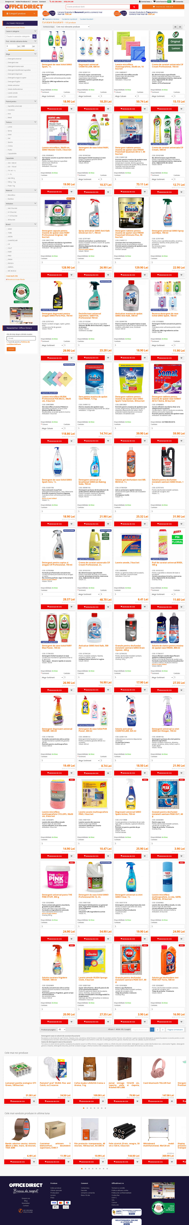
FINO (9, 256)
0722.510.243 (28, 1212)
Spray (10, 131)
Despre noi (26, 1198)
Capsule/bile (12, 154)
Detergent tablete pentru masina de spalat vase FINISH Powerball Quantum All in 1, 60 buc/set (130, 150)
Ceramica (11, 110)
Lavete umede (13, 93)
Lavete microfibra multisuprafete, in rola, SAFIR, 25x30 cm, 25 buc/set (166, 896)
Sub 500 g (11, 178)
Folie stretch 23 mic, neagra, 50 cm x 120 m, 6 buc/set (124, 1144)
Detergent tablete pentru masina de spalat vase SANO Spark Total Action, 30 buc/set (130, 398)
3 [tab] (90, 1108)
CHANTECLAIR (12, 240)
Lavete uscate (12, 97)
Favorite (84, 1190)
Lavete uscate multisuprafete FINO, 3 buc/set (93, 813)
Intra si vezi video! (86, 249)
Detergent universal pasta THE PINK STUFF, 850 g (57, 895)
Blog (25, 1201)
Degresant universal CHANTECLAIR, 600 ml (89, 65)
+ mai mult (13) (11, 276)
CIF (9, 244)
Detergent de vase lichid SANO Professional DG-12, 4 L (93, 895)
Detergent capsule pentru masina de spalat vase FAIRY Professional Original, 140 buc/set (55, 233)
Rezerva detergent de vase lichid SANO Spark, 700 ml (165, 314)
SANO (10, 229)
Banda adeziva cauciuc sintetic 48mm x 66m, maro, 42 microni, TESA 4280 (20, 1145)
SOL (113, 1200)
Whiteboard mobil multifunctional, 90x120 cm (158, 1144)
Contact (26, 1205)
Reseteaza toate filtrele (15, 27)
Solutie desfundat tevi (15, 89)
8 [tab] (107, 1168)
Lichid (10, 127)
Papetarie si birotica (51, 19)
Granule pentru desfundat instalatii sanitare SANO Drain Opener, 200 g (130, 647)
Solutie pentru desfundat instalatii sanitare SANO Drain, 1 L (167, 481)
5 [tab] (98, 1108)
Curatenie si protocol (69, 19)
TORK (10, 233)
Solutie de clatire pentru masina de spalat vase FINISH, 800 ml (167, 646)
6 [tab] (101, 1108)
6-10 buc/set (12, 212)
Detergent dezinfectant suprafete (19, 70)
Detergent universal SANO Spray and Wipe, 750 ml (168, 231)
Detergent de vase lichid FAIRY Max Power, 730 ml (57, 646)
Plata (52, 1198)
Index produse (56, 1188)
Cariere (114, 1202)
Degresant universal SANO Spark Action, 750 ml (128, 813)
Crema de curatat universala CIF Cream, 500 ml (167, 148)
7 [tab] (105, 1108)
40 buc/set (11, 220)
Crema (10, 146)
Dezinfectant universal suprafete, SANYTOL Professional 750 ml (90, 315)
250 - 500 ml (12, 163)
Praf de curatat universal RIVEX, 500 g (167, 563)
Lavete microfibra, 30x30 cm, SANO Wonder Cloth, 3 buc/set (56, 148)
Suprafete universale (15, 106)
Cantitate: (67, 92)
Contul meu (85, 1188)
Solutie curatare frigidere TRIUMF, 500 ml (54, 978)
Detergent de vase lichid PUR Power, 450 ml (93, 730)
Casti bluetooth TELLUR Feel (157, 1083)
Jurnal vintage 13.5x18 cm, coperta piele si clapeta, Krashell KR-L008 (124, 1085)
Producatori (55, 1193)
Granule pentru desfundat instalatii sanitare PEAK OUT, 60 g (167, 814)
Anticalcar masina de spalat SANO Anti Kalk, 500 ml (128, 314)
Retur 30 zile (85, 1195)
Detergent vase (13, 62)
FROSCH (11, 263)
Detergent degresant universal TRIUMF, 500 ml (57, 730)
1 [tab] (83, 1108)
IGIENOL (11, 267)
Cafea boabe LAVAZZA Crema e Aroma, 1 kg (89, 1084)
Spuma (10, 142)
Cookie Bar (116, 1195)
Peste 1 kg (11, 186)
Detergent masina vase (16, 66)
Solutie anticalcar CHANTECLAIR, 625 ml (125, 730)
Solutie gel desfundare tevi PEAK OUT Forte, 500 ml (165, 978)
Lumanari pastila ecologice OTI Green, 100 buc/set (20, 1084)
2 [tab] (87, 1108)
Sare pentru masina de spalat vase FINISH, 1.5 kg (93, 397)
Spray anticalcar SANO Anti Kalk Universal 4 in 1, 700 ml (94, 231)
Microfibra (11, 195)
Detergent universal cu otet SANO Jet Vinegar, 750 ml (165, 730)
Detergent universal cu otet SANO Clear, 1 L (128, 895)
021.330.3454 (28, 1210)
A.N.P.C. (114, 1198)
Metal (10, 118)
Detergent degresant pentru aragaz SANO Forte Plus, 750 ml (57, 314)
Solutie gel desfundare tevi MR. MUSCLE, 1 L (130, 480)
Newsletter (26, 1203)
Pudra (10, 150)
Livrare (53, 1195)
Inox (9, 114)
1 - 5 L (10, 174)
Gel (9, 138)
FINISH (10, 259)
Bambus (11, 199)
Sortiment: (45, 92)
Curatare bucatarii (86, 19)
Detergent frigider (14, 82)
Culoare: (118, 92)
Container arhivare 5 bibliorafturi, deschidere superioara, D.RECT (55, 1145)
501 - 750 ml (12, 167)
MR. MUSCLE (12, 271)
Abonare (11, 349)
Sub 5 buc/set (12, 208)
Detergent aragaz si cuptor (17, 78)
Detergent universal (14, 59)
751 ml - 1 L (12, 171)
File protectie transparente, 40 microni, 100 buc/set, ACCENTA (89, 1144)
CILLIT (10, 248)
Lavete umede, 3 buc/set (127, 562)
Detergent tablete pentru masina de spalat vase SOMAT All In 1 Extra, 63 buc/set (166, 398)
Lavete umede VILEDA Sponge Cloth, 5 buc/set (93, 978)
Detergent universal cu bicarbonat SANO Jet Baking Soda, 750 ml (92, 481)
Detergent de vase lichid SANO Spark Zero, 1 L (57, 480)
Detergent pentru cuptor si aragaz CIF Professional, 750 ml (57, 563)
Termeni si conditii (118, 1188)
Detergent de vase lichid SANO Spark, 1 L (57, 65)
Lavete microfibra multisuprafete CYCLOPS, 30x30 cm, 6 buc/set (57, 814)
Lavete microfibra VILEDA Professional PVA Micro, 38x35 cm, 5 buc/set (56, 398)
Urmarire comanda (88, 1193)
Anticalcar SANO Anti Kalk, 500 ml (93, 646)
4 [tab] (94, 1108)
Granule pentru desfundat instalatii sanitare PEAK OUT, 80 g (130, 979)
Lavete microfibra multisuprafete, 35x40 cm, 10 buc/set (129, 66)
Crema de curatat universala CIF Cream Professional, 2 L (94, 563)
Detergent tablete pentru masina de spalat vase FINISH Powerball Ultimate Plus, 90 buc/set (129, 233)
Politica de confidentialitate (121, 1193)
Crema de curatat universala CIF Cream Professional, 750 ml (167, 65)
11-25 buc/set (12, 216)
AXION (10, 237)
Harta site (115, 1205)
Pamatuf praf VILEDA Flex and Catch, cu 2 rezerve (55, 1084)
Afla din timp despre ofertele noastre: (19, 334)
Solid (9, 135)
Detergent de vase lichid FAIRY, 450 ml (94, 148)
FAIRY (10, 252)
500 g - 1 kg (12, 182)
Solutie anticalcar (14, 85)
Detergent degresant (15, 74)
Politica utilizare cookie (120, 1190)
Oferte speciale (56, 1190)
